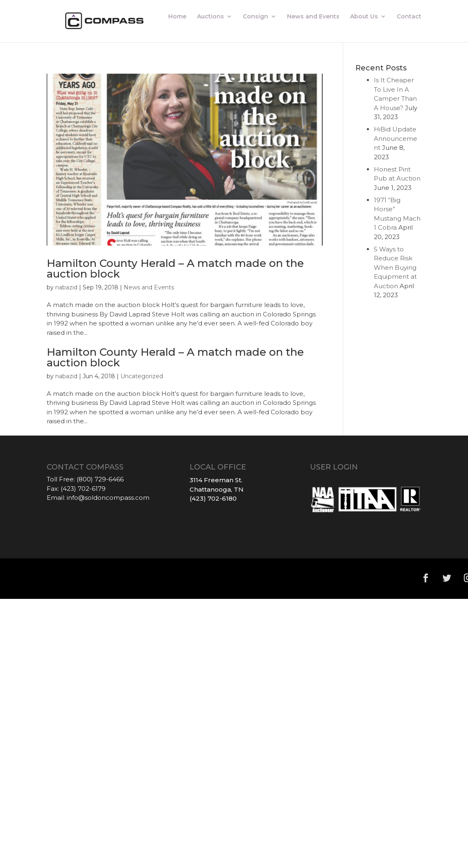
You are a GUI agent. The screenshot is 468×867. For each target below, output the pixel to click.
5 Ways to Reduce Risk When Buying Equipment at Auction (395, 267)
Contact (409, 17)
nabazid (66, 287)
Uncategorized (141, 376)
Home (177, 17)
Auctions (210, 17)
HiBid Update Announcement (395, 138)
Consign (255, 17)
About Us (364, 17)
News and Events (313, 17)
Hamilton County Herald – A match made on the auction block (175, 268)
